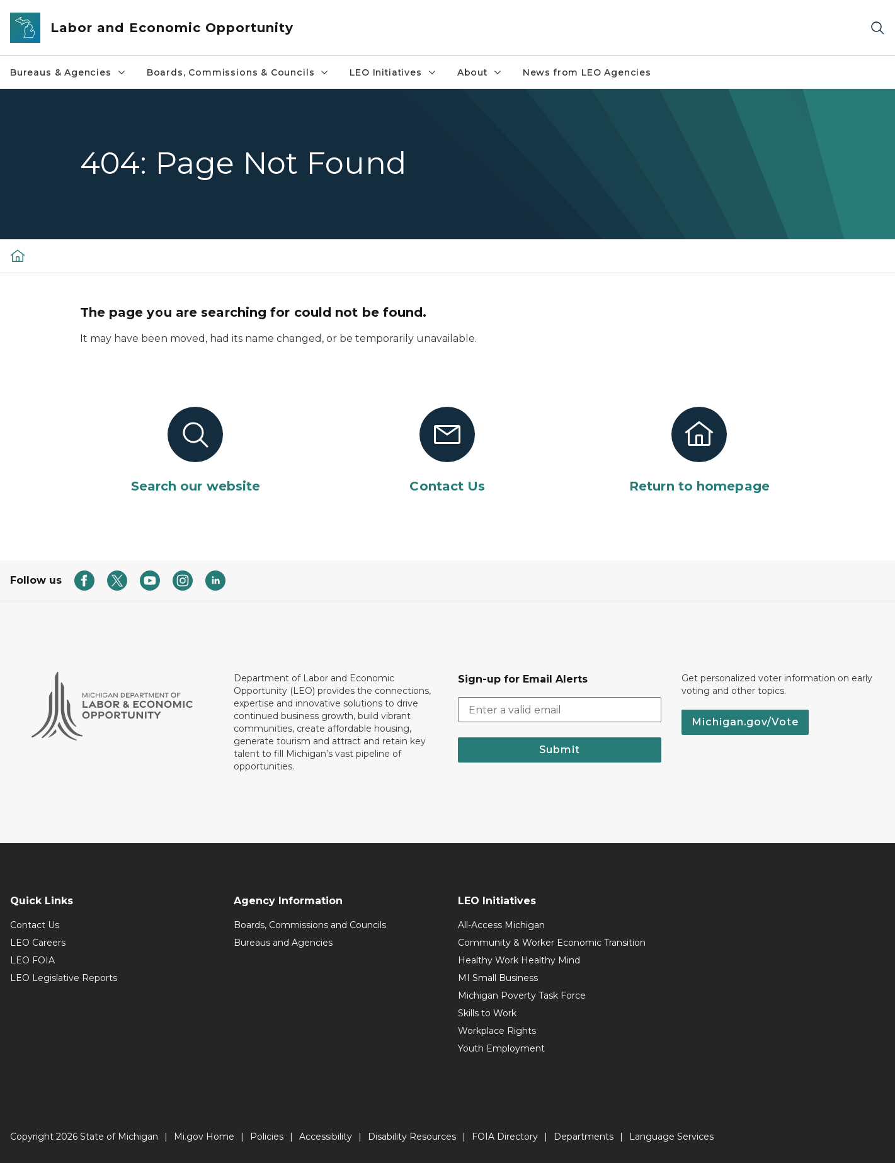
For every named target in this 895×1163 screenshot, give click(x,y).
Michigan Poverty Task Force (522, 995)
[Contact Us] (447, 451)
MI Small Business (498, 978)
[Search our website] (196, 451)
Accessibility (325, 1136)
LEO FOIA (32, 960)
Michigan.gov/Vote (745, 722)
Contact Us (34, 925)
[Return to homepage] (699, 451)
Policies (266, 1136)
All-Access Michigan (501, 925)
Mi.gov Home (204, 1136)
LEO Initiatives (393, 72)
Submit (559, 750)
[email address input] (559, 709)
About (480, 72)
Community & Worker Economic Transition (552, 942)
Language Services (671, 1136)
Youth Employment (501, 1048)
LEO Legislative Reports (63, 978)
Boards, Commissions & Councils (238, 72)
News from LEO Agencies (587, 72)
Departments (583, 1136)
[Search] (877, 28)
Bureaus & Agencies (68, 72)
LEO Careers (38, 942)
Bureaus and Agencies (283, 942)
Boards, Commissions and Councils (310, 925)
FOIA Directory (505, 1136)
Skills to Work (487, 1013)
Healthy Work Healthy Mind (519, 960)
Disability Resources (412, 1136)
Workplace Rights (497, 1030)
